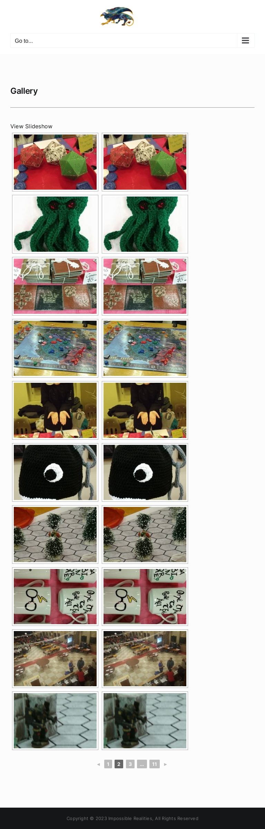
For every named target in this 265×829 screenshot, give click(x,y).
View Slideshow (31, 126)
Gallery (24, 91)
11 (154, 764)
